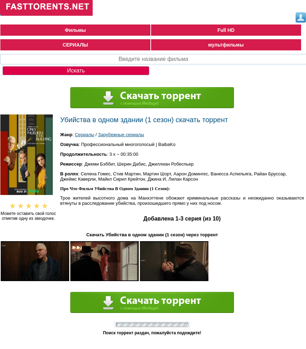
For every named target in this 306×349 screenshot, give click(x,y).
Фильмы (75, 30)
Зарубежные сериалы (121, 134)
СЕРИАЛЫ (75, 45)
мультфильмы (226, 45)
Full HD (226, 30)
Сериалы (84, 134)
